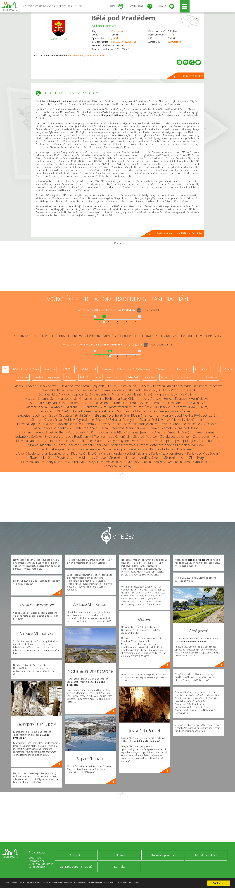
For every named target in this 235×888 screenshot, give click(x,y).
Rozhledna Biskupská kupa (193, 462)
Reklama (119, 855)
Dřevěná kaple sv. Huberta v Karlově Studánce (89, 424)
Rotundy (69, 377)
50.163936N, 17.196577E (123, 41)
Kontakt (119, 866)
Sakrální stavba (209, 377)
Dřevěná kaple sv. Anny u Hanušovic (46, 462)
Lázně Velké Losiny (110, 462)
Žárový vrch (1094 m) (53, 411)
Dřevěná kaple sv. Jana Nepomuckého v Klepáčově (50, 453)
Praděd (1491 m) (124, 403)
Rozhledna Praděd (151, 403)
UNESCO (66, 369)
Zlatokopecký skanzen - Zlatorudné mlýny (189, 436)
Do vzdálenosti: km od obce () (101, 344)
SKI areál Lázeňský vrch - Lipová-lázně (65, 394)
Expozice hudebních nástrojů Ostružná (45, 415)
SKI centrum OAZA (82, 428)
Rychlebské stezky (122, 445)
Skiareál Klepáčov (41, 457)
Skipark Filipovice (24, 386)
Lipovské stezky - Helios (156, 398)
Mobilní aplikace (206, 855)
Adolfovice (73, 55)
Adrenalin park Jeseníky (140, 424)
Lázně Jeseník (93, 398)
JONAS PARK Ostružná (200, 415)
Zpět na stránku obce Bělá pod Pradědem (180, 233)
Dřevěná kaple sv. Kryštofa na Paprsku (42, 441)
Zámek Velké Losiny (117, 466)
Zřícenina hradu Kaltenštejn (111, 436)
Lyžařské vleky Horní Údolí (183, 420)
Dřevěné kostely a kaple (46, 377)
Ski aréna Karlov (149, 453)
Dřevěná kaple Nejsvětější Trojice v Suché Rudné (183, 441)
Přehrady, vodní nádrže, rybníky (133, 369)
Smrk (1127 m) (178, 432)
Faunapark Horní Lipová (191, 398)
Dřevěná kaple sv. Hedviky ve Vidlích (169, 394)
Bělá (82, 55)
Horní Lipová (142, 336)
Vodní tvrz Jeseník (183, 390)
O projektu (76, 855)
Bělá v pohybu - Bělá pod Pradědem (64, 386)
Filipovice (101, 55)
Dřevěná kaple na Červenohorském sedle (68, 390)
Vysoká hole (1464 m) (92, 420)
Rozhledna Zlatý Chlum (121, 398)
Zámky (228, 369)
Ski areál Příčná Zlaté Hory (90, 441)
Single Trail (150, 377)
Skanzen (106, 369)
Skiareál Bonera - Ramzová (43, 407)
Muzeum (166, 377)
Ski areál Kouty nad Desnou (49, 403)
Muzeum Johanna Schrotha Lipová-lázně (53, 398)
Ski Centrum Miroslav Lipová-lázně (118, 394)
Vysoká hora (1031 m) (83, 432)
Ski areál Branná (203, 432)
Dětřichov (93, 336)
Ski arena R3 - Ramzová (81, 407)
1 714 (171, 34)
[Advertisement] (117, 267)
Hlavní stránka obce (192, 76)
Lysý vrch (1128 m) (104, 386)
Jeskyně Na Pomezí (173, 407)
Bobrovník (63, 336)
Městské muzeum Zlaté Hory (183, 457)
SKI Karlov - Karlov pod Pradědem (168, 449)
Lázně (97, 377)
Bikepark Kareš (81, 411)
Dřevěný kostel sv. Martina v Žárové (81, 457)
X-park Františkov (113, 432)
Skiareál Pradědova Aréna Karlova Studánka (128, 428)
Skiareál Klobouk (40, 445)
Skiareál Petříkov (151, 420)
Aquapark (49, 369)
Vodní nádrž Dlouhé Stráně (136, 411)
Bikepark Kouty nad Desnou (90, 403)
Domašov (91, 55)
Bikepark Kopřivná (94, 445)
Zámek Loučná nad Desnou (181, 428)
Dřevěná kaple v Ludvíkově (35, 424)
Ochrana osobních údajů (76, 866)
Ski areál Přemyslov (123, 420)
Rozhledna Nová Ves (158, 462)
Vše (5, 369)
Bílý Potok (46, 336)
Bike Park (133, 377)
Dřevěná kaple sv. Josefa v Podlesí (111, 453)
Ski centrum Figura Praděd (163, 415)
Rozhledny (201, 369)
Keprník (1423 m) (156, 390)
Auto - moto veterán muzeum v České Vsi (128, 407)
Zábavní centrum (186, 377)
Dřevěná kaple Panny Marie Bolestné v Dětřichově (187, 386)
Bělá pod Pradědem (123, 17)
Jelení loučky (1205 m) (135, 386)
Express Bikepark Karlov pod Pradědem (190, 453)
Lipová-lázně (203, 336)
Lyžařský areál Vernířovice (130, 441)
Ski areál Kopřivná (66, 445)
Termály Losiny (84, 462)
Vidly (217, 336)
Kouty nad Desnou (179, 336)
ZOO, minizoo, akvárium (26, 369)
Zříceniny (23, 377)
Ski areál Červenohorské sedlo (121, 390)
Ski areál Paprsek (145, 436)
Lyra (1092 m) (198, 407)
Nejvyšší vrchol (114, 377)
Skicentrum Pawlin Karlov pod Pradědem (113, 449)
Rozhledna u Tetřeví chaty (185, 403)
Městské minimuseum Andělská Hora (134, 457)
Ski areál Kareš (104, 411)
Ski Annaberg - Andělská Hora (61, 449)
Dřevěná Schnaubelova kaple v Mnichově (187, 424)
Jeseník (114, 38)
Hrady (215, 369)
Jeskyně (84, 377)
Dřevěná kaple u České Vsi (176, 411)
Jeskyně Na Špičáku (28, 436)
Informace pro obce (163, 855)
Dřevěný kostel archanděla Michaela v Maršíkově (171, 445)
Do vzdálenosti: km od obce (105, 310)
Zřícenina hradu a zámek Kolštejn (42, 432)
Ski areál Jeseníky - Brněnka (147, 432)
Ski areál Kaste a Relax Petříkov (53, 420)
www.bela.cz (174, 41)
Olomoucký (117, 31)
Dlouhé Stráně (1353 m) (125, 415)
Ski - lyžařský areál (86, 369)
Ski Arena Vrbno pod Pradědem (67, 436)
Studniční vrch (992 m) (90, 415)
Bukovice (78, 336)
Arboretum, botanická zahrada (173, 369)
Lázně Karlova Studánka (49, 428)
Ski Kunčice (133, 462)
